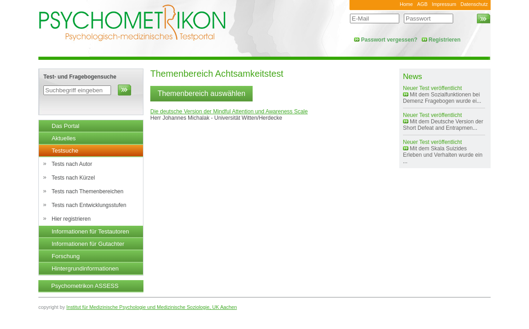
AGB (422, 4)
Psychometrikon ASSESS (84, 285)
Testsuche (65, 150)
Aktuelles (64, 138)
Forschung (65, 256)
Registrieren (444, 40)
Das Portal (65, 125)
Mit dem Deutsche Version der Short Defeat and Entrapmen (443, 124)
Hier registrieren (71, 219)
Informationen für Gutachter (88, 243)
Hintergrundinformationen (85, 268)
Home (406, 4)
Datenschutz (474, 4)
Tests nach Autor (72, 164)
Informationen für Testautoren (90, 231)
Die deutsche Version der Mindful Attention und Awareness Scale (229, 111)
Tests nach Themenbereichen (87, 191)
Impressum (444, 4)
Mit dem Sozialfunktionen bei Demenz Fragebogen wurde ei (441, 97)
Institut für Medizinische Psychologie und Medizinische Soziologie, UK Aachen (151, 307)
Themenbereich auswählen (201, 93)
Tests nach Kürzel (73, 178)
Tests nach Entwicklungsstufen (89, 205)
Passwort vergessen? (389, 40)
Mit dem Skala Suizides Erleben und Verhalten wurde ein (442, 151)
